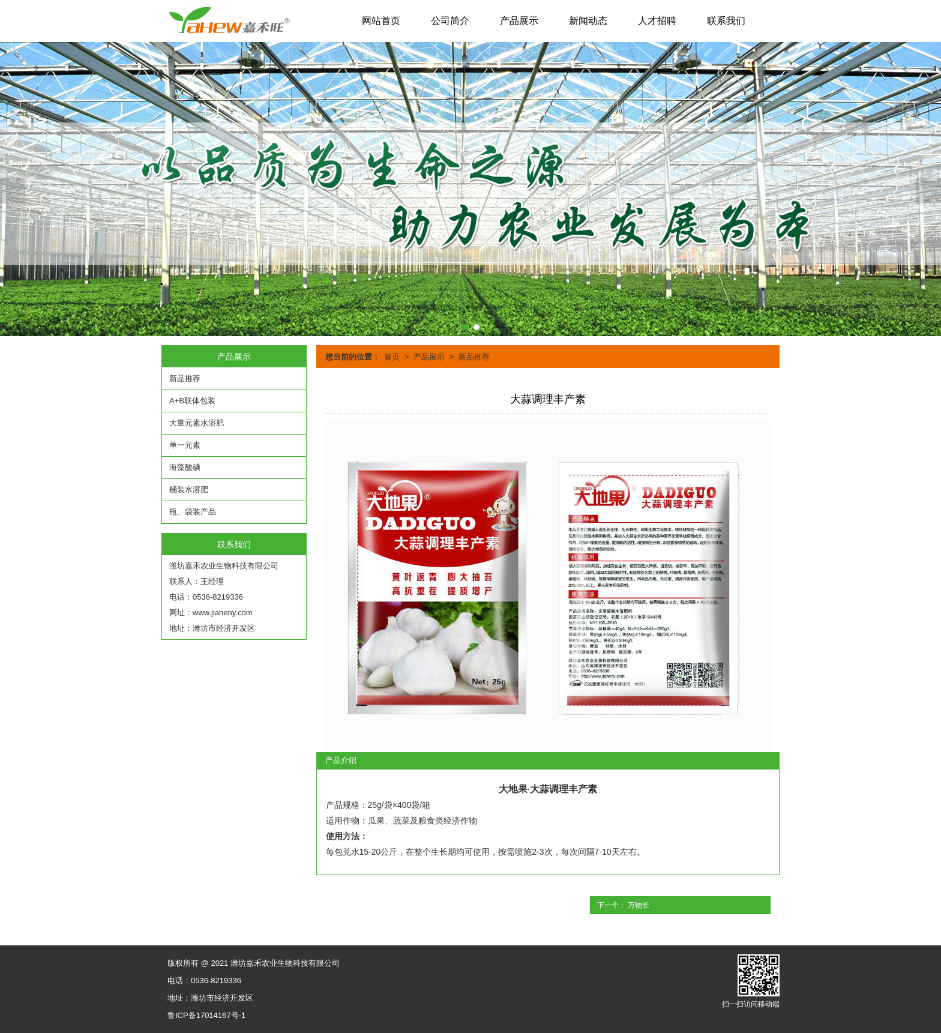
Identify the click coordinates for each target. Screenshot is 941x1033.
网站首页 (381, 21)
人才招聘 (657, 21)
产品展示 (519, 21)
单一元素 (184, 445)
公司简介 (450, 21)
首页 (392, 356)
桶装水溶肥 (188, 489)
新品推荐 (474, 356)
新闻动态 (588, 21)
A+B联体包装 (192, 400)
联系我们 (726, 21)
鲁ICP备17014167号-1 (206, 1015)
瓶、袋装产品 (192, 511)
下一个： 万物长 (623, 905)
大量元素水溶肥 (196, 422)
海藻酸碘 (184, 467)
